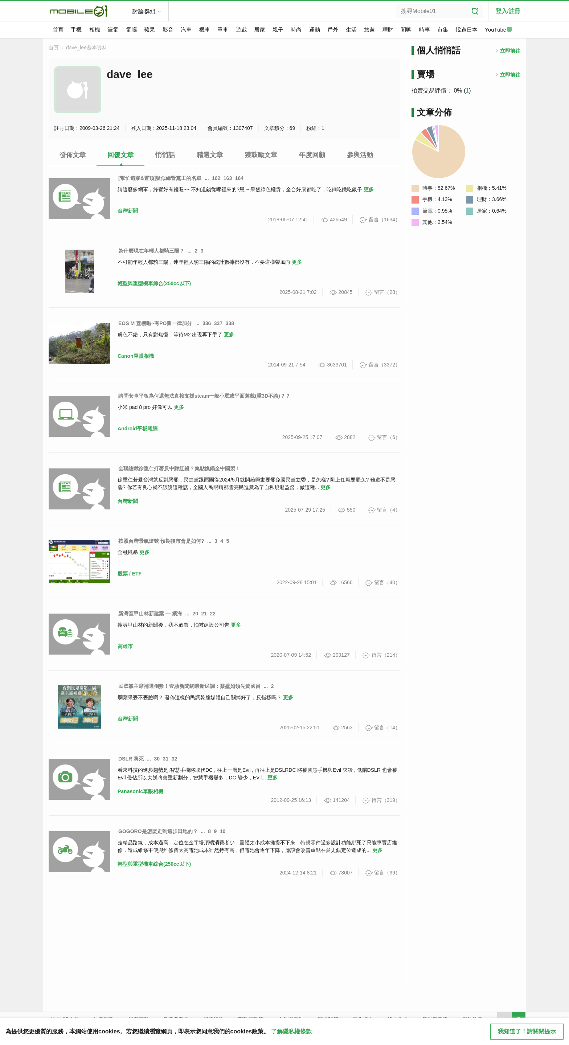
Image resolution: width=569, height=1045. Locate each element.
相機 (94, 29)
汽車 (186, 29)
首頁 (58, 29)
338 (230, 323)
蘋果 (149, 29)
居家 (259, 29)
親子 (278, 29)
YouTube (498, 30)
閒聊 (406, 29)
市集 (442, 29)
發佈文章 (73, 155)
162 (216, 178)
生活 (351, 29)
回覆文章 (120, 155)
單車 (222, 29)
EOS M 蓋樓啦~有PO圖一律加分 (155, 323)
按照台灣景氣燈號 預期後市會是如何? (161, 541)
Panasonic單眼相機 (140, 791)
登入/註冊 (508, 11)
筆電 (112, 29)
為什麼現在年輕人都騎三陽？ (151, 251)
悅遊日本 (467, 29)
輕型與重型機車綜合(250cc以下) (154, 283)
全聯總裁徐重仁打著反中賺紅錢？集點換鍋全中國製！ (179, 468)
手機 (76, 29)
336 (206, 323)
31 (166, 759)
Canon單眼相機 (136, 356)
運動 (314, 29)
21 (204, 613)
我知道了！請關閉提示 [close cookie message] (527, 1031)
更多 (369, 189)
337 (218, 323)
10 (223, 831)
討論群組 (144, 11)
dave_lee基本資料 (86, 47)
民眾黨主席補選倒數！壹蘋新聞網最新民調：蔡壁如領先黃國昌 (189, 686)
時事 (424, 29)
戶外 (332, 29)
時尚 (296, 29)
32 (174, 759)
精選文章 (210, 155)
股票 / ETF (130, 574)
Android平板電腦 (137, 428)
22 (213, 613)
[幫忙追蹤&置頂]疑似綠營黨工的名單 (159, 178)
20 (195, 613)
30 (157, 759)
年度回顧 (312, 155)
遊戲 (241, 29)
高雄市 (125, 646)
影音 (168, 29)
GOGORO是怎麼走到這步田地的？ (158, 831)
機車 (204, 29)
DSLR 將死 (131, 759)
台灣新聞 (128, 211)
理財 (387, 29)
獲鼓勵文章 (261, 155)
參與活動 (360, 155)
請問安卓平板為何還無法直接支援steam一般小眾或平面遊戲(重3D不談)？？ (204, 396)
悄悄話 (165, 155)
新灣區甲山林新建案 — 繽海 (150, 613)
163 (228, 178)
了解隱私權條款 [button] (291, 1031)
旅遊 (369, 29)
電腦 (131, 29)
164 (239, 178)
